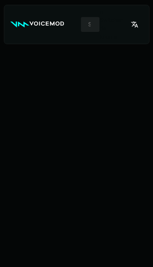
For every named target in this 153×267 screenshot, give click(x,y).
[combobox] (90, 24)
